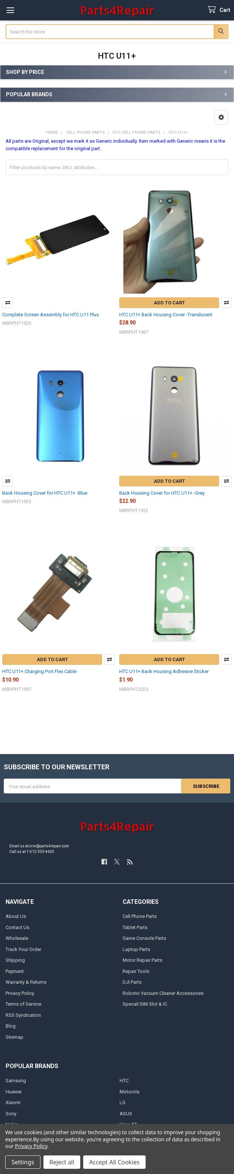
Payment (15, 971)
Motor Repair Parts (142, 960)
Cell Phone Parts (140, 916)
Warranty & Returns (26, 982)
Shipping (15, 960)
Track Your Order (23, 949)
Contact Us (17, 927)
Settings (23, 1162)
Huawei (14, 1091)
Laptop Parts (136, 949)
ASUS (126, 1113)
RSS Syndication (23, 1015)
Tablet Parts (135, 927)
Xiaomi (13, 1102)
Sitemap (14, 1037)
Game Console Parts (144, 938)
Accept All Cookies (114, 1162)
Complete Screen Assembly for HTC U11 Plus (50, 314)
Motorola (129, 1091)
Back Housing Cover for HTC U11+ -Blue (44, 493)
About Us (16, 916)
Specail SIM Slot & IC (145, 1004)
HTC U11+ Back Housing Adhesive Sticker (164, 671)
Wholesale (17, 938)
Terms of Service (23, 1004)
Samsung (16, 1080)
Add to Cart (169, 302)
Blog (11, 1026)
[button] (221, 117)
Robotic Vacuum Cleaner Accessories (163, 993)
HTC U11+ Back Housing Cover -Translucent (165, 314)
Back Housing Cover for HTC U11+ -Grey (162, 493)
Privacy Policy (20, 993)
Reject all (61, 1162)
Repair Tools (136, 971)
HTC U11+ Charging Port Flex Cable (39, 671)
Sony (11, 1113)
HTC (124, 1080)
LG (123, 1102)
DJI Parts (132, 982)
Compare (7, 302)
